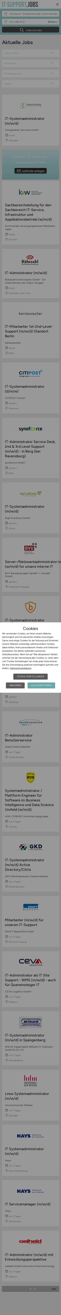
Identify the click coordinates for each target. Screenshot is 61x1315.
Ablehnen (15, 685)
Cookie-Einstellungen (30, 676)
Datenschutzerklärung (20, 668)
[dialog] (30, 657)
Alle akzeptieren (41, 685)
